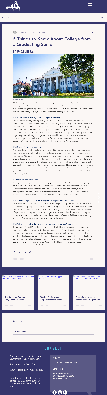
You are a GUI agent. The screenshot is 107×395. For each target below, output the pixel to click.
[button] (90, 6)
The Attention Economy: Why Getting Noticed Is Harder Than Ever (16, 298)
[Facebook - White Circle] (54, 392)
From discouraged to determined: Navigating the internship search (88, 298)
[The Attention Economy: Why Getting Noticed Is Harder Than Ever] (18, 284)
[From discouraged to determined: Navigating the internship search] (89, 284)
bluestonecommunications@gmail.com (68, 363)
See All (102, 271)
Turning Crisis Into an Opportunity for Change (51, 298)
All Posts (5, 17)
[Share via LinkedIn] (25, 252)
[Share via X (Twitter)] (19, 252)
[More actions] (92, 32)
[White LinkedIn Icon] (98, 193)
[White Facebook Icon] (98, 201)
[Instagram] (98, 197)
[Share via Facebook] (14, 252)
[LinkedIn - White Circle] (65, 392)
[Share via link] (30, 252)
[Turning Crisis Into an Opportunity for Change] (53, 284)
